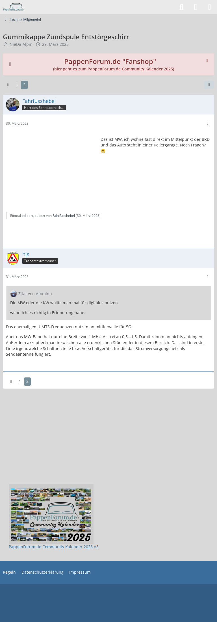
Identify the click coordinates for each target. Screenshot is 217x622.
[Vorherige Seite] (8, 85)
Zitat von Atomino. (35, 293)
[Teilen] (209, 85)
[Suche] (181, 7)
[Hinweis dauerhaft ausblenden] (207, 59)
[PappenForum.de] (13, 7)
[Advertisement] (51, 168)
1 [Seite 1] (17, 84)
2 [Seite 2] (24, 84)
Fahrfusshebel (64, 215)
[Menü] (209, 7)
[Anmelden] (195, 7)
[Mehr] (208, 123)
